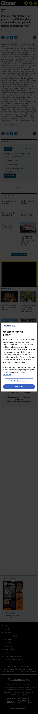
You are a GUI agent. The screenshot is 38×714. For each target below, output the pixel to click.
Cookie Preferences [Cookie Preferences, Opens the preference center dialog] (19, 381)
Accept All (19, 386)
